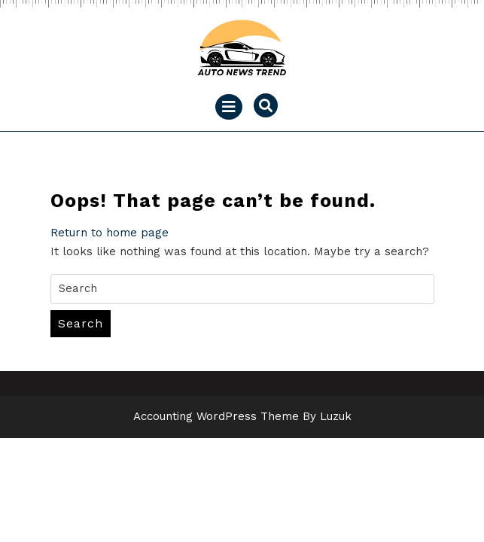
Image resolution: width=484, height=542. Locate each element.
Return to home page (109, 232)
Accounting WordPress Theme (216, 416)
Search (80, 323)
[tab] (228, 107)
